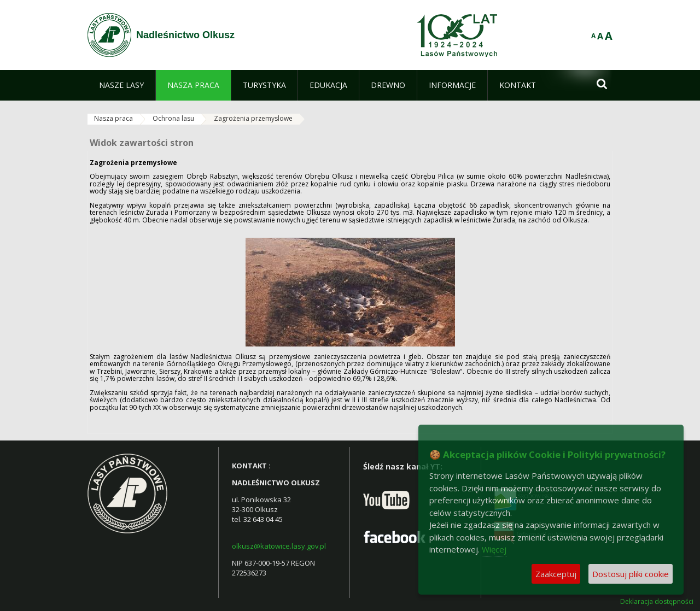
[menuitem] (121, 85)
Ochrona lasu (173, 118)
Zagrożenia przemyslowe (253, 118)
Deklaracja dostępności (656, 602)
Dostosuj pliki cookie (630, 573)
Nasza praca (113, 118)
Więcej (494, 549)
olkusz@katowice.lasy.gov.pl (279, 546)
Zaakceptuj (555, 573)
